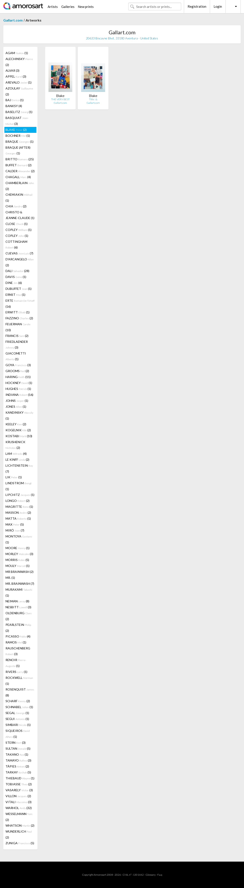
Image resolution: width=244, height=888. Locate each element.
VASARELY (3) (19, 790)
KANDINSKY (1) (19, 415)
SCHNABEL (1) (19, 707)
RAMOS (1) (16, 642)
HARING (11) (18, 377)
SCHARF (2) (18, 701)
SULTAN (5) (18, 748)
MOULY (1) (18, 566)
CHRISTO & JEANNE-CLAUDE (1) (20, 215)
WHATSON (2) (20, 825)
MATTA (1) (18, 518)
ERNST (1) (15, 294)
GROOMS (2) (17, 371)
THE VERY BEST (60, 99)
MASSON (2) (18, 512)
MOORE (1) (18, 548)
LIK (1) (14, 477)
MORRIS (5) (17, 560)
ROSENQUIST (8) (20, 692)
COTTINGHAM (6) (16, 244)
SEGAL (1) (17, 713)
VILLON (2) (18, 796)
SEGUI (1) (17, 719)
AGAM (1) (17, 53)
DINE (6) (14, 283)
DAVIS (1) (16, 277)
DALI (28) (17, 271)
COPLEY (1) (19, 230)
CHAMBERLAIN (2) (20, 186)
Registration (197, 6)
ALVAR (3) (12, 70)
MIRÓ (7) (15, 530)
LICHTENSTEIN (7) (19, 468)
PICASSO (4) (18, 636)
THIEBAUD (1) (20, 778)
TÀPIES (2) (17, 766)
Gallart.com (13, 20)
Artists (53, 7)
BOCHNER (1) (18, 135)
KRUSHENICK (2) (15, 444)
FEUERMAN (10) (18, 327)
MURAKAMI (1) (19, 592)
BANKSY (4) (14, 106)
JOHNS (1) (17, 400)
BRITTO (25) (20, 159)
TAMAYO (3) (18, 760)
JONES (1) (16, 406)
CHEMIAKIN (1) (19, 197)
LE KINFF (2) (17, 459)
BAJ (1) (15, 100)
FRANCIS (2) (17, 336)
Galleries (68, 7)
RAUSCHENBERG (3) (18, 651)
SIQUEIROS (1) (18, 733)
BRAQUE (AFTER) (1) (18, 150)
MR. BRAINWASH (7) (20, 583)
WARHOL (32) (19, 808)
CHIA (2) (16, 206)
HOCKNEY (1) (19, 383)
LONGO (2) (18, 500)
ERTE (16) (20, 303)
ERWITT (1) (18, 312)
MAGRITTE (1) (19, 506)
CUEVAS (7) (19, 253)
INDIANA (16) (19, 394)
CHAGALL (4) (18, 177)
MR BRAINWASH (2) (20, 572)
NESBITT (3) (18, 607)
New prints (86, 7)
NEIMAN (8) (17, 601)
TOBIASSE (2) (19, 784)
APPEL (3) (16, 76)
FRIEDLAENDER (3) (17, 344)
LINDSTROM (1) (19, 486)
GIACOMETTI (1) (16, 356)
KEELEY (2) (16, 424)
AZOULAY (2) (19, 91)
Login (218, 6)
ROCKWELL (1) (19, 680)
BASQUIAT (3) (17, 121)
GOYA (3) (18, 365)
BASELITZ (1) (19, 112)
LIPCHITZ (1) (20, 495)
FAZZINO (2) (19, 318)
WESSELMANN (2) (19, 817)
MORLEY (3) (19, 554)
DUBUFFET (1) (19, 289)
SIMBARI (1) (18, 725)
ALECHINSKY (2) (19, 62)
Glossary (150, 874)
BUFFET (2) (19, 165)
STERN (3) (16, 742)
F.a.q (159, 874)
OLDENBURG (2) (19, 616)
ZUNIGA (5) (20, 843)
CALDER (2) (20, 171)
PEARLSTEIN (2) (18, 627)
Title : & (93, 99)
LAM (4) (16, 453)
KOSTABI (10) (19, 436)
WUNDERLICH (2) (19, 834)
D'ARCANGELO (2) (20, 262)
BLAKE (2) (16, 130)
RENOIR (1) (16, 663)
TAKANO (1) (17, 754)
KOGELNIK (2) (18, 430)
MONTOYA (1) (19, 539)
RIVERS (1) (16, 672)
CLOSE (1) (17, 224)
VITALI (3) (19, 802)
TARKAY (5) (18, 772)
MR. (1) (10, 577)
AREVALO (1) (19, 82)
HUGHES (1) (18, 389)
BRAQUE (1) (20, 141)
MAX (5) (15, 524)
